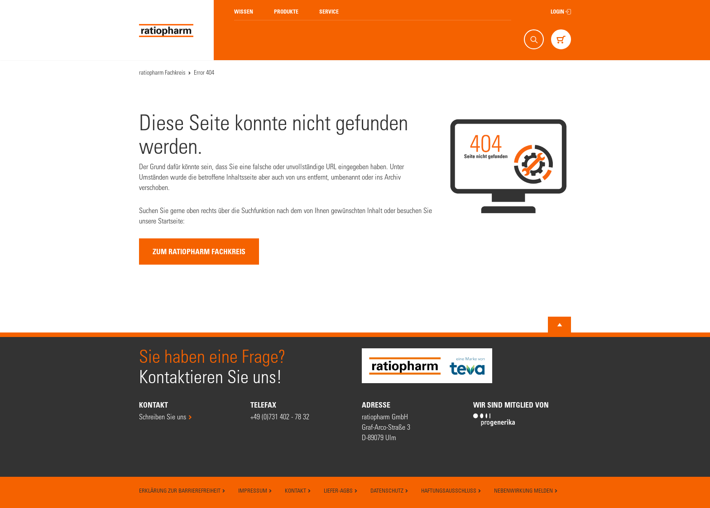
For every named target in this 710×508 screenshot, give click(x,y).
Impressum (255, 490)
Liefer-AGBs (341, 490)
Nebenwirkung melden (526, 490)
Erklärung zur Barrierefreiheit (182, 490)
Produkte (286, 11)
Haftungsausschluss (451, 490)
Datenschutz (389, 490)
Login (561, 11)
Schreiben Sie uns (162, 416)
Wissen (243, 11)
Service (329, 11)
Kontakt (298, 490)
